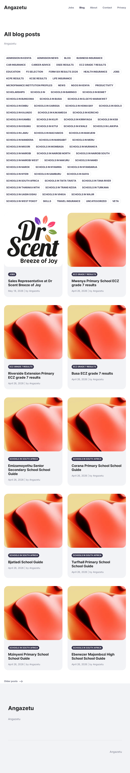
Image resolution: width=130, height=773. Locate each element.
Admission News (47, 58)
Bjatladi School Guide (25, 562)
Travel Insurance (68, 201)
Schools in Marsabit (53, 139)
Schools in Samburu (47, 173)
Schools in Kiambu (18, 119)
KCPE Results (15, 78)
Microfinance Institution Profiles (29, 85)
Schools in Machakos (48, 132)
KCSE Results (38, 78)
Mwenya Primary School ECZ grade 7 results (95, 283)
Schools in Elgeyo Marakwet (87, 98)
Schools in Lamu (17, 132)
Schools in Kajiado (19, 112)
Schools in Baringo (64, 92)
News (61, 85)
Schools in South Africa (22, 180)
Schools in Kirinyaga (78, 119)
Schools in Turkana (95, 187)
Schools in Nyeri (17, 173)
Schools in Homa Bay (79, 105)
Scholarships (15, 92)
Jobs (71, 7)
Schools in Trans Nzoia (60, 187)
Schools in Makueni (82, 132)
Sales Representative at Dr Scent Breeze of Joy (30, 283)
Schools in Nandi (86, 160)
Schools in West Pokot (21, 201)
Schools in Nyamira (49, 167)
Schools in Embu (17, 105)
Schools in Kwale (75, 126)
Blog (82, 7)
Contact (107, 7)
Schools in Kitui (47, 126)
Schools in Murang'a (83, 146)
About (93, 7)
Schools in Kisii (108, 119)
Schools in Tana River (96, 180)
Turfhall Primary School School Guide (91, 564)
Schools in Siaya (78, 173)
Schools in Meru (83, 139)
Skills (47, 201)
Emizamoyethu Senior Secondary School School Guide (29, 470)
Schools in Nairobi (18, 153)
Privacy (121, 7)
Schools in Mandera (19, 139)
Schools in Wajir (82, 194)
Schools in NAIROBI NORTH (53, 153)
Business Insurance (90, 58)
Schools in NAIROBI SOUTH (93, 153)
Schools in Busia (51, 98)
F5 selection (34, 71)
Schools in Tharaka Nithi (23, 187)
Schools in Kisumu (18, 126)
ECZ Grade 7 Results (92, 64)
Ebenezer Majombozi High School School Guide (93, 656)
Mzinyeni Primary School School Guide (28, 656)
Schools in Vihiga (54, 194)
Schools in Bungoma (20, 98)
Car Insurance (16, 64)
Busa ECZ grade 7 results (92, 373)
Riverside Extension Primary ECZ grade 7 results (31, 375)
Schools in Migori (18, 146)
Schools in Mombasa (50, 146)
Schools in (37, 92)
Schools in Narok (18, 167)
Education (13, 71)
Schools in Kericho (86, 112)
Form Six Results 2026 (63, 71)
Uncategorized (96, 201)
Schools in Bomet (94, 92)
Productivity (104, 85)
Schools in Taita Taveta (60, 180)
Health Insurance (95, 71)
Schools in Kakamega (52, 112)
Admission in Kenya (18, 58)
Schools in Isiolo (110, 105)
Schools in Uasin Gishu (21, 194)
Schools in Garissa (47, 105)
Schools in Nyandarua (82, 167)
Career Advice (41, 64)
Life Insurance (62, 78)
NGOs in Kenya (80, 85)
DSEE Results (65, 64)
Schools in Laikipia (105, 126)
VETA (115, 201)
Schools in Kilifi (47, 119)
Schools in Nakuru (56, 160)
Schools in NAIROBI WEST (22, 160)
